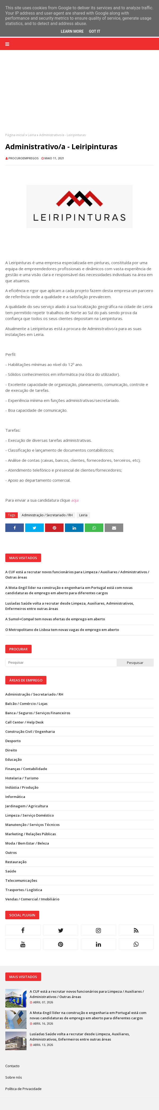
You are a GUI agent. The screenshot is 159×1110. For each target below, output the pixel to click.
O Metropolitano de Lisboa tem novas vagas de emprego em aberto (62, 629)
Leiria (32, 135)
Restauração (15, 861)
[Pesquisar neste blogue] (61, 663)
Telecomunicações (21, 880)
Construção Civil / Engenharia (30, 731)
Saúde (10, 871)
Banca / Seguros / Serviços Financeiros (37, 712)
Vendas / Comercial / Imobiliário (32, 899)
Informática (15, 796)
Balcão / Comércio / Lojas (26, 703)
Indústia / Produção (21, 787)
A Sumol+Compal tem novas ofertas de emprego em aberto (55, 619)
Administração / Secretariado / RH (47, 515)
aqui (75, 500)
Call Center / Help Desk (24, 722)
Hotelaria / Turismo (21, 778)
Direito (11, 750)
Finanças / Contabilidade (26, 768)
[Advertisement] (79, 95)
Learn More (72, 31)
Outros (11, 852)
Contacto (12, 1065)
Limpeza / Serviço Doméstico (29, 815)
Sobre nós (13, 1077)
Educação (13, 759)
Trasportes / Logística (23, 889)
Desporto (13, 740)
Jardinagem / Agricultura (26, 806)
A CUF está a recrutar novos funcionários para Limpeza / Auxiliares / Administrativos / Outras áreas (77, 574)
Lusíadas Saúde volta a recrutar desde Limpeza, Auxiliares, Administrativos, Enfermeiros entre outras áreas (69, 606)
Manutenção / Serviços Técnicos (32, 824)
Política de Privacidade (23, 1088)
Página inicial (15, 135)
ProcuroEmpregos (23, 158)
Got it (94, 31)
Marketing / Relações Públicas (30, 834)
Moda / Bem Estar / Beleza (27, 843)
